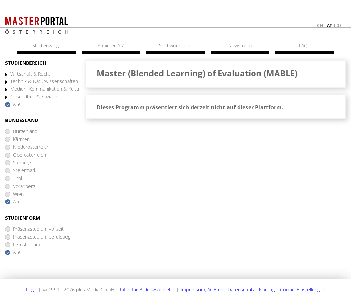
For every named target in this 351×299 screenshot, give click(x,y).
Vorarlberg (24, 186)
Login (31, 289)
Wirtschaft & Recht (30, 74)
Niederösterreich (31, 147)
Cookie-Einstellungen (302, 289)
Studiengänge (46, 46)
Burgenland (25, 131)
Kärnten (21, 139)
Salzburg (22, 163)
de (339, 26)
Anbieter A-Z (111, 46)
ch (320, 26)
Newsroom (240, 46)
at (329, 26)
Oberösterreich (29, 155)
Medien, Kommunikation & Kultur (45, 89)
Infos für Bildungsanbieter (147, 289)
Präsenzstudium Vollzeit (38, 229)
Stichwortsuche (175, 46)
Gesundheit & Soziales (34, 97)
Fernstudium (26, 245)
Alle (17, 105)
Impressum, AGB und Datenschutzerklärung (228, 289)
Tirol (17, 178)
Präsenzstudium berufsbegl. (42, 237)
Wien (18, 194)
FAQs (304, 46)
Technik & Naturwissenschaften (44, 82)
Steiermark (24, 171)
